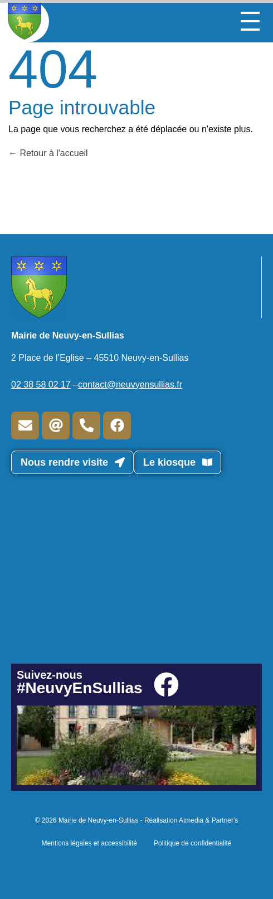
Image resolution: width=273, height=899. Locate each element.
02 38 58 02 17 (41, 384)
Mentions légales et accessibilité (89, 843)
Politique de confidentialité (192, 843)
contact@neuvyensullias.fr (130, 384)
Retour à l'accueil (48, 153)
